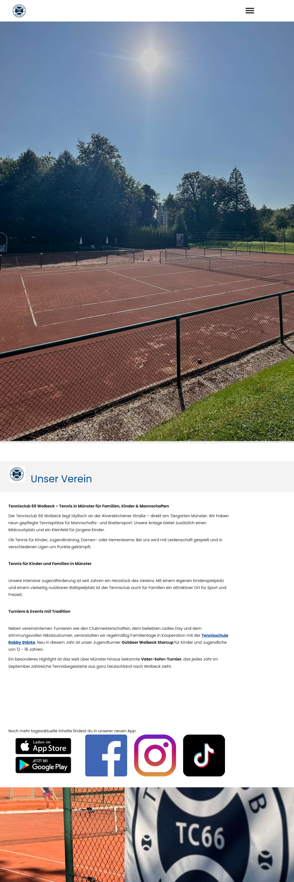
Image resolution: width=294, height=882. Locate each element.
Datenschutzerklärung (165, 847)
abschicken (166, 862)
